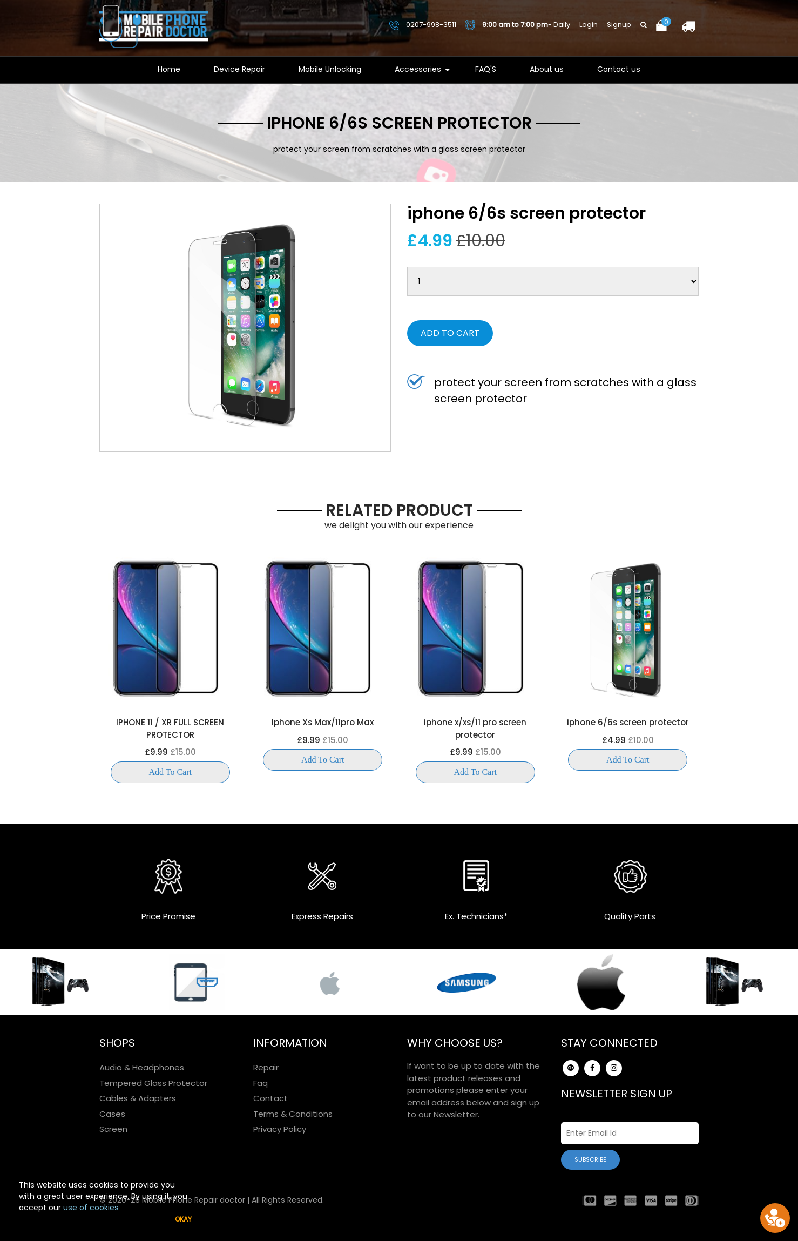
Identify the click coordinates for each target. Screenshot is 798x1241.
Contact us (618, 69)
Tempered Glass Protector (153, 1083)
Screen (113, 1129)
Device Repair (239, 69)
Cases (112, 1113)
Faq (260, 1083)
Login (588, 24)
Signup (619, 24)
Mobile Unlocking (330, 69)
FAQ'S (485, 69)
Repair (266, 1067)
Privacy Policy (279, 1129)
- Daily (517, 24)
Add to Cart (450, 333)
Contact (270, 1098)
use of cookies (91, 1207)
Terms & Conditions (293, 1113)
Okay (183, 1219)
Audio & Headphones (141, 1067)
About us (547, 69)
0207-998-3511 (422, 24)
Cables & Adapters (137, 1098)
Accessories (418, 69)
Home (169, 69)
